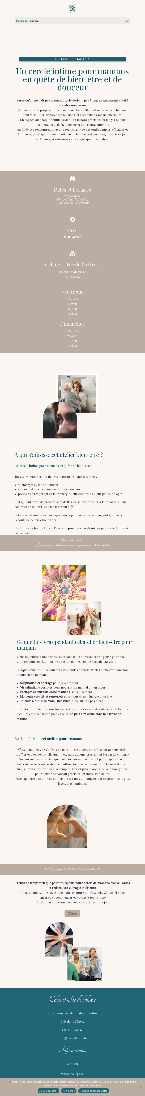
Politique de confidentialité (93, 1091)
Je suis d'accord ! (48, 1091)
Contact (72, 914)
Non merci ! (69, 1091)
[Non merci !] (140, 1087)
